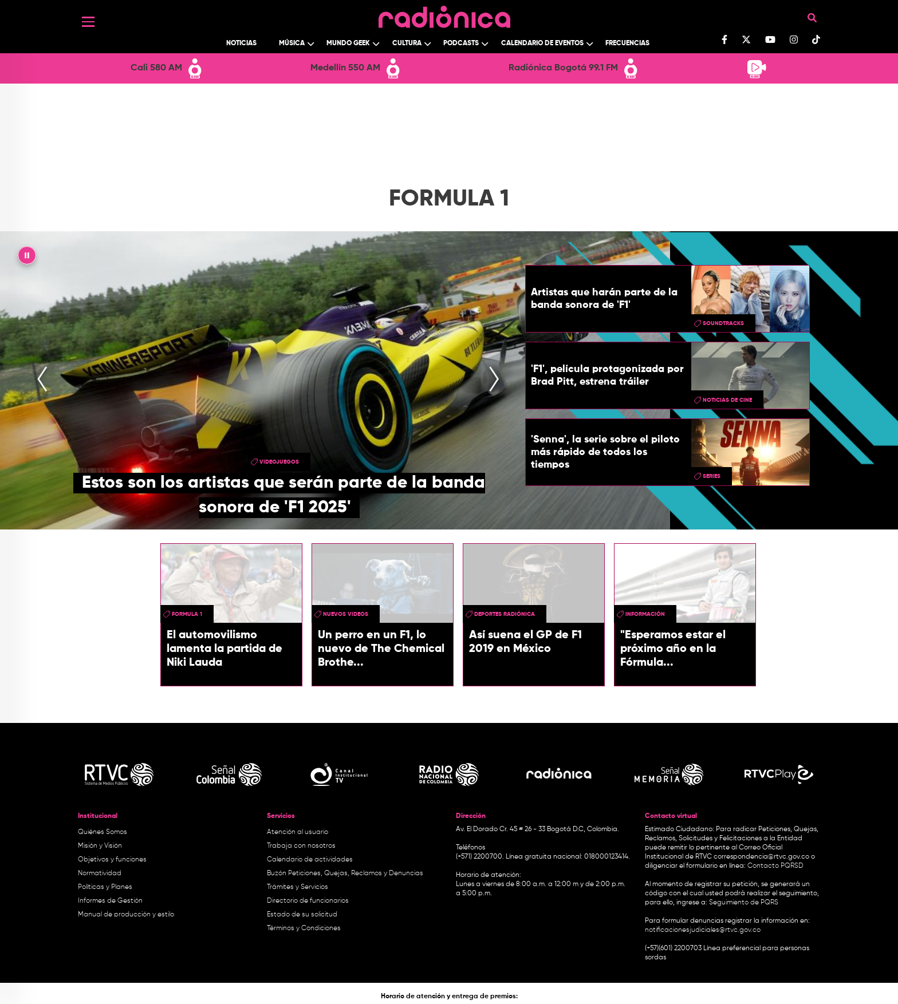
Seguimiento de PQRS (743, 902)
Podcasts (461, 43)
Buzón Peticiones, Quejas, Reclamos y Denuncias (345, 873)
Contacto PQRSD (775, 866)
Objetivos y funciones (112, 859)
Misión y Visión (100, 846)
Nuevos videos (345, 614)
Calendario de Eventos (542, 43)
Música (292, 43)
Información (645, 614)
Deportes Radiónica (504, 614)
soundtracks (723, 323)
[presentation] (42, 380)
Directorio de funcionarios (308, 901)
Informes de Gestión (110, 901)
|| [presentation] (27, 258)
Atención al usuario (297, 832)
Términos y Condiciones (304, 928)
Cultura (407, 43)
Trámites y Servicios (297, 887)
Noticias (241, 43)
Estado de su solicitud (302, 914)
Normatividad (99, 873)
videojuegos (279, 462)
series (711, 476)
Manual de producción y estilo (126, 914)
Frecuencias (627, 43)
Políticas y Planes (105, 887)
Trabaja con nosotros (301, 846)
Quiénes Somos (102, 832)
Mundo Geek (348, 43)
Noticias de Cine (727, 400)
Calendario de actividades (310, 859)
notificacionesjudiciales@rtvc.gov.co (703, 930)
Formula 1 (187, 614)
